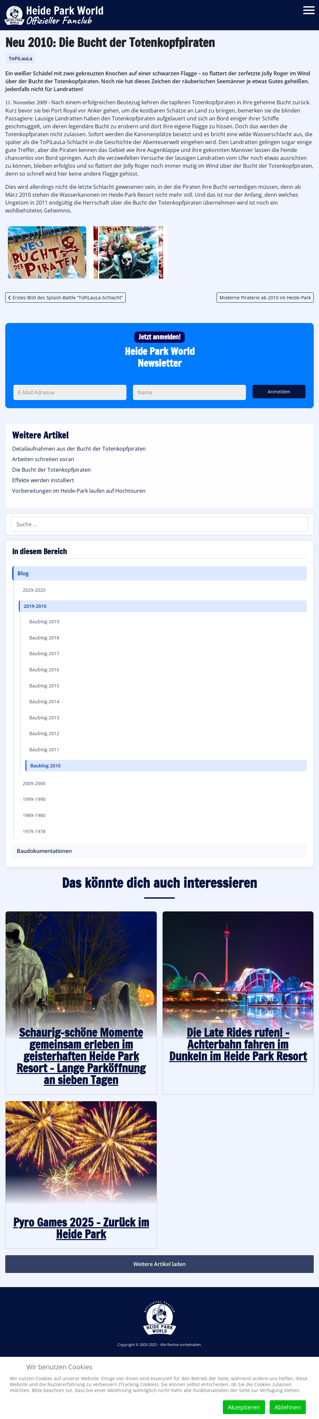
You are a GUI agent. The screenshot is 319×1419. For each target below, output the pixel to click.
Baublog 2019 (44, 621)
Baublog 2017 (44, 653)
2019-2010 (35, 606)
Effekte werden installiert (43, 480)
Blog (23, 573)
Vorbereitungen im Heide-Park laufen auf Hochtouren (79, 490)
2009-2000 (34, 783)
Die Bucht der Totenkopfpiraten (51, 469)
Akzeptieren (244, 1407)
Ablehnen (288, 1407)
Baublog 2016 (44, 669)
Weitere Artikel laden (159, 1264)
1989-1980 (34, 815)
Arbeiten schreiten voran (43, 459)
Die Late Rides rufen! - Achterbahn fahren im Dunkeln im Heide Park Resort (238, 1044)
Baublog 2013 (44, 717)
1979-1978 (34, 831)
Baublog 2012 (44, 733)
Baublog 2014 (44, 701)
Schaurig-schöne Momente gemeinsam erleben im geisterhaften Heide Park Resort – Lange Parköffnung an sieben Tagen (81, 1056)
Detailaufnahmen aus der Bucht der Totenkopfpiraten (79, 448)
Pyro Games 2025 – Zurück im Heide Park (81, 1228)
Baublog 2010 (45, 765)
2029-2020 (34, 590)
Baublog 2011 (44, 749)
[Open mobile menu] (309, 10)
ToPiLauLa (20, 58)
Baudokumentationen (44, 851)
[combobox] (159, 524)
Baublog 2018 (44, 638)
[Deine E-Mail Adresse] (69, 392)
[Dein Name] (189, 392)
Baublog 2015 (44, 686)
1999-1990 (34, 799)
